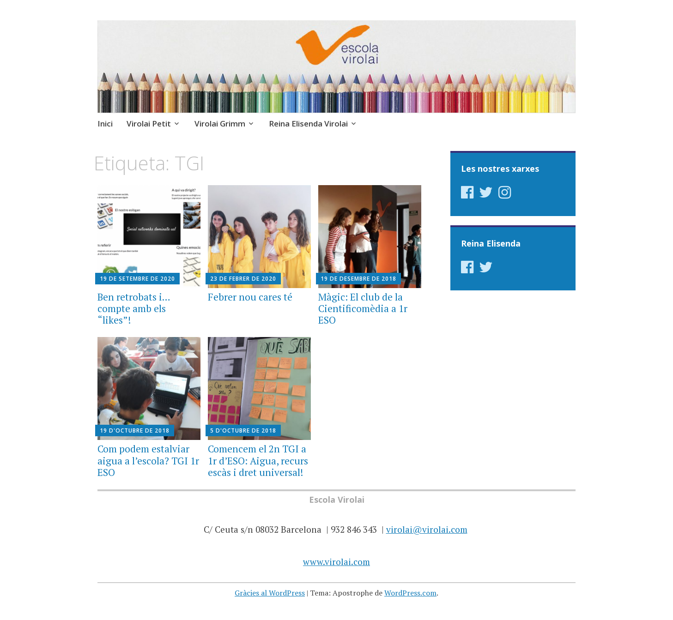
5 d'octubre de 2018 (243, 430)
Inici (105, 123)
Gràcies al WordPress (270, 593)
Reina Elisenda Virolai (308, 123)
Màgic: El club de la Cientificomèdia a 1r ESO (362, 308)
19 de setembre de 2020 (137, 279)
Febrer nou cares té (250, 296)
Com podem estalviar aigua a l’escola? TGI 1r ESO (148, 460)
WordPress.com (410, 593)
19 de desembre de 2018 (358, 279)
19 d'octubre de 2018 (135, 430)
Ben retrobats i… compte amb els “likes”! (133, 308)
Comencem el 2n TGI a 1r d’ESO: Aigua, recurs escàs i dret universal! (258, 460)
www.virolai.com (336, 561)
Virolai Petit (149, 123)
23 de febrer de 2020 (243, 279)
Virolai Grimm (219, 123)
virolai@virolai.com (426, 529)
